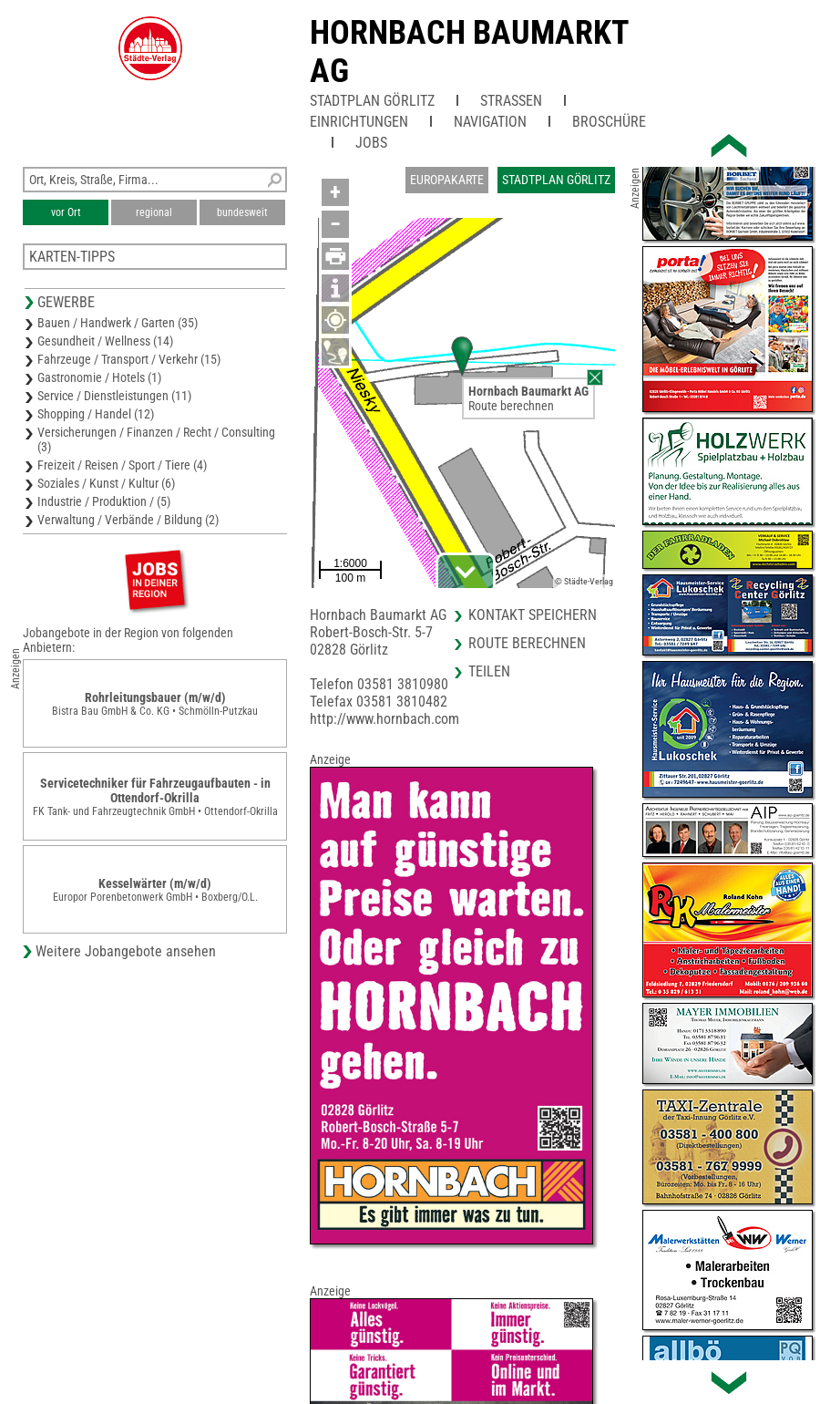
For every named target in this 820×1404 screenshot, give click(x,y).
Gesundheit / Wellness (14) (105, 341)
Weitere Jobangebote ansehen (126, 951)
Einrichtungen (359, 121)
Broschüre (609, 121)
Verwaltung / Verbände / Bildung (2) (128, 519)
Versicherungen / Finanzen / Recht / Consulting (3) (156, 439)
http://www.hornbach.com (384, 719)
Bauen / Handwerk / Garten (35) (117, 322)
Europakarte (447, 179)
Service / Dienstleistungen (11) (114, 395)
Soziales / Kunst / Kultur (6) (106, 483)
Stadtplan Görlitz (372, 100)
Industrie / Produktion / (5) (103, 501)
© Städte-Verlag (584, 581)
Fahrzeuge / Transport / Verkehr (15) (128, 359)
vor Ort (66, 212)
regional (154, 212)
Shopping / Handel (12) (95, 414)
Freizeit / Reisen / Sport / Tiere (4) (122, 465)
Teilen (489, 671)
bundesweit (242, 212)
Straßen (511, 100)
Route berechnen (511, 405)
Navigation (490, 121)
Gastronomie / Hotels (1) (99, 377)
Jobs (371, 142)
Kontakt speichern (532, 615)
